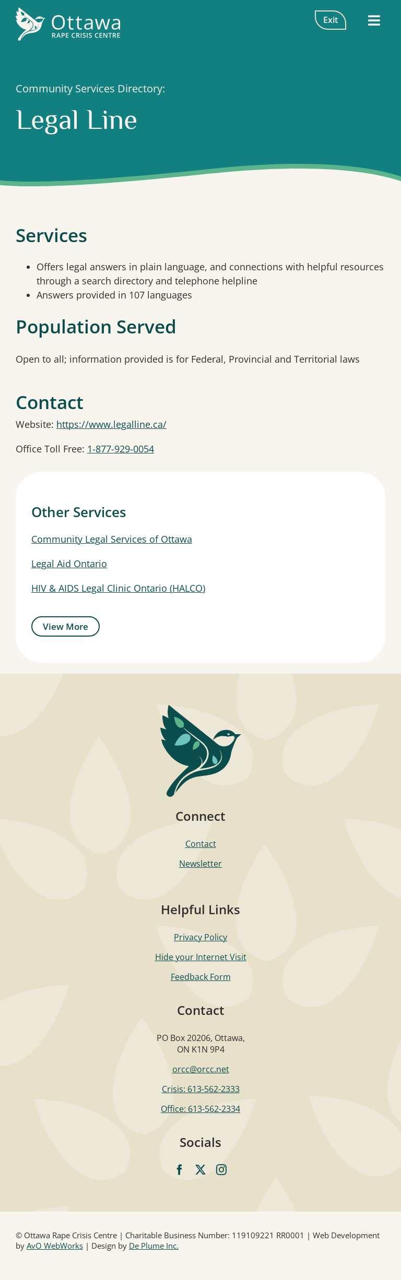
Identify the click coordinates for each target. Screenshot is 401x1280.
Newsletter (200, 863)
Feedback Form (201, 977)
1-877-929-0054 (120, 448)
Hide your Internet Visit (200, 957)
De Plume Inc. (154, 1245)
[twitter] (200, 1170)
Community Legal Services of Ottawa (111, 539)
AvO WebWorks (55, 1245)
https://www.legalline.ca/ (111, 424)
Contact (200, 844)
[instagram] (221, 1170)
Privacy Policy (200, 937)
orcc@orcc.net (200, 1069)
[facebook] (179, 1170)
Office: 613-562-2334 (200, 1109)
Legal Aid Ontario (69, 563)
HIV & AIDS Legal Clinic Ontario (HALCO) (118, 588)
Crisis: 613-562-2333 (201, 1089)
